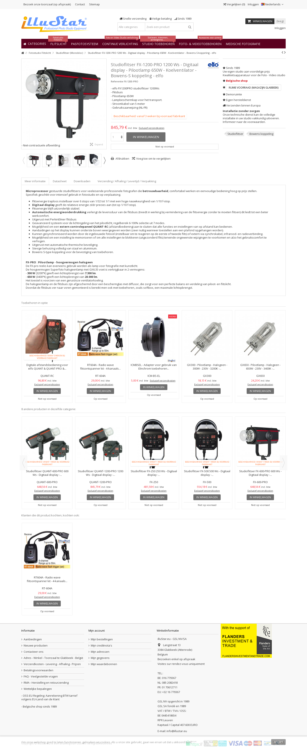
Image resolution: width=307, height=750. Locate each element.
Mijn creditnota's (101, 645)
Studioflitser (235, 134)
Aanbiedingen (33, 639)
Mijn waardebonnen (104, 664)
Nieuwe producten (36, 645)
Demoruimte (234, 94)
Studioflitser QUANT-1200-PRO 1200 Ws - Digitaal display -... (100, 473)
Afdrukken (122, 158)
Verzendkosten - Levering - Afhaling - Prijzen (52, 664)
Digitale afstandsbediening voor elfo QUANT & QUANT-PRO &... (47, 366)
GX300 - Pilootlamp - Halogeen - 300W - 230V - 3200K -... (207, 366)
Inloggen (253, 4)
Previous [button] (23, 160)
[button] (243, 43)
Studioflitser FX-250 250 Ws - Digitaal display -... (154, 473)
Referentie (117, 81)
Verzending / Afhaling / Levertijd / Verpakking (127, 181)
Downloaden (82, 181)
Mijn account (96, 630)
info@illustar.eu (177, 731)
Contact (80, 4)
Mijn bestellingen (102, 639)
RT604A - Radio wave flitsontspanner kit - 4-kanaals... (100, 366)
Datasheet (60, 181)
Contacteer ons (33, 652)
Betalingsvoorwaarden (38, 670)
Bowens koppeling (261, 134)
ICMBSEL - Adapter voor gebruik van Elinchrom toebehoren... (154, 366)
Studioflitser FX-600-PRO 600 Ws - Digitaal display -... (260, 473)
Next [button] (104, 160)
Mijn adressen (100, 652)
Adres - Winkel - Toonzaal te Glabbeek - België (53, 658)
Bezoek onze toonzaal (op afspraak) (47, 4)
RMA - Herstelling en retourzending (46, 682)
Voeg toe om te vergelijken (153, 158)
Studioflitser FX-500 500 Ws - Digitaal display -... (207, 473)
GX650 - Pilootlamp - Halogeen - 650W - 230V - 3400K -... (260, 366)
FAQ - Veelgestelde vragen (41, 676)
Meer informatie (35, 181)
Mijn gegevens (100, 658)
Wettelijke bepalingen (38, 689)
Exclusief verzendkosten (151, 128)
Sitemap (94, 4)
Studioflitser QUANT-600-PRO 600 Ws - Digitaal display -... (47, 473)
